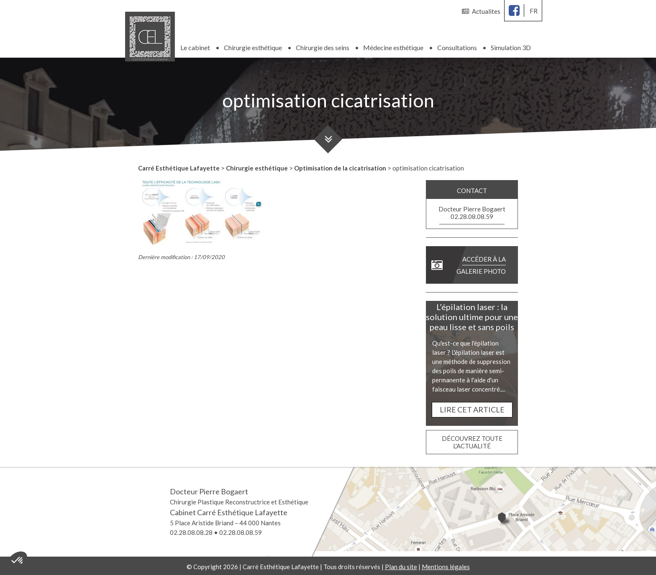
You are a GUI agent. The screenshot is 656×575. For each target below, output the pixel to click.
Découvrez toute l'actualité (472, 440)
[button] (18, 561)
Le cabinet (195, 46)
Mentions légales (446, 565)
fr (534, 11)
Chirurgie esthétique (253, 46)
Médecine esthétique (393, 46)
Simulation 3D (511, 46)
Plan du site (401, 565)
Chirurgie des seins (322, 46)
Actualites (481, 11)
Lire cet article (472, 407)
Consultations (457, 46)
